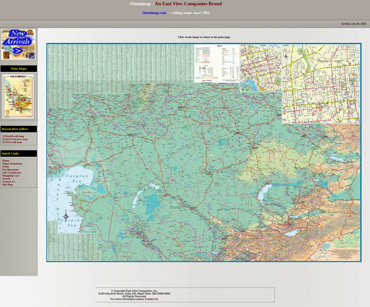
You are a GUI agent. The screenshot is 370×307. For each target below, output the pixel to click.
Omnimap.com (154, 12)
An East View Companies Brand (188, 3)
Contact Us (151, 299)
